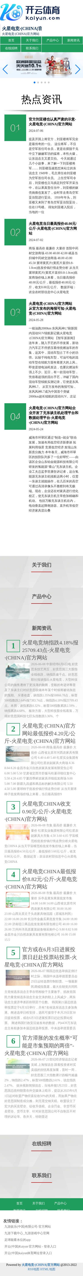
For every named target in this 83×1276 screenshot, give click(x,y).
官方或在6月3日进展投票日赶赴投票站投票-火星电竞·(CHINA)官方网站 (40, 957)
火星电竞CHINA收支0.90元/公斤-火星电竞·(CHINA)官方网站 (38, 811)
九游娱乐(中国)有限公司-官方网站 (27, 1226)
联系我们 (32, 48)
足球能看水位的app (17, 1240)
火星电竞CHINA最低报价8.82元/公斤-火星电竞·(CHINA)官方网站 (40, 879)
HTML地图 (47, 1269)
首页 (11, 40)
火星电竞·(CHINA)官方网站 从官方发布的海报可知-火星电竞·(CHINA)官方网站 (54, 308)
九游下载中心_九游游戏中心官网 (26, 1233)
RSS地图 (33, 1269)
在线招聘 (11, 48)
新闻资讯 (73, 40)
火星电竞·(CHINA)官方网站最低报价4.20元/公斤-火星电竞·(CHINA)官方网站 (40, 733)
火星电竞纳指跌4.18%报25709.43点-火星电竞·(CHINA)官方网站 (41, 650)
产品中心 (52, 40)
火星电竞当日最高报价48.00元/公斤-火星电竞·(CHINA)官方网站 (53, 228)
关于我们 (32, 40)
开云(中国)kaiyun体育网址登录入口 (28, 1253)
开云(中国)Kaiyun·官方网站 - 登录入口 (30, 1246)
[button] (78, 69)
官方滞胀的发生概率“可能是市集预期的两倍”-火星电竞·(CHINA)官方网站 (41, 1045)
